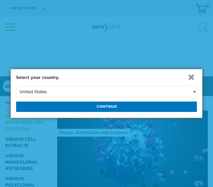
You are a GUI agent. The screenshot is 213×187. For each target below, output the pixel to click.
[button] (191, 77)
